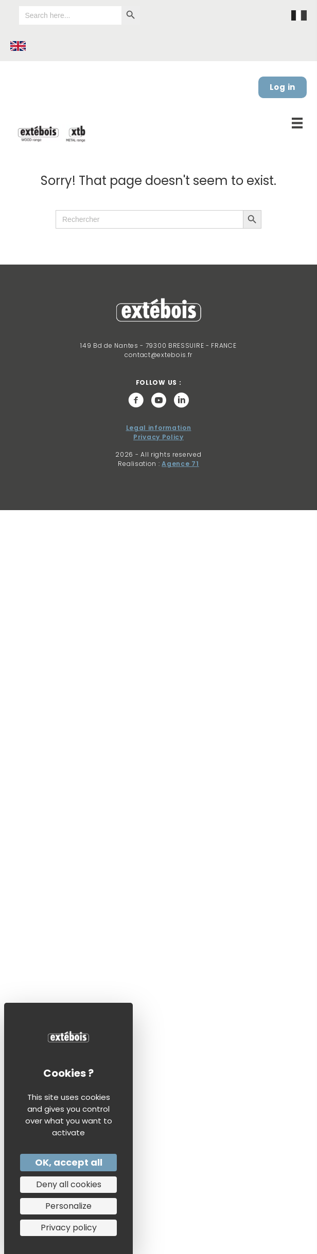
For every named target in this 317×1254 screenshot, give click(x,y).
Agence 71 (180, 463)
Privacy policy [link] (69, 1227)
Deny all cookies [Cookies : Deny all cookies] (68, 1184)
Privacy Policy (158, 437)
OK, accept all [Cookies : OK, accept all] (68, 1162)
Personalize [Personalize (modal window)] (68, 1206)
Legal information (158, 427)
